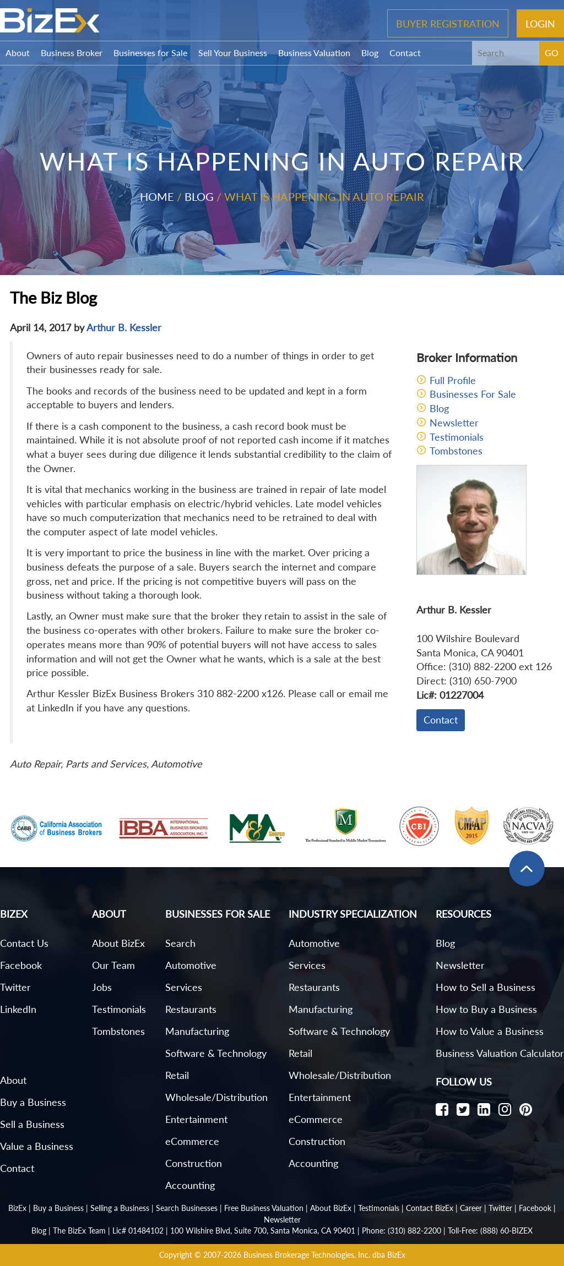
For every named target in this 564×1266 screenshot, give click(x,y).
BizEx (17, 1208)
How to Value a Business (490, 1031)
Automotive (190, 965)
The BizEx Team (79, 1230)
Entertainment (196, 1119)
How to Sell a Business (485, 987)
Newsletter (454, 422)
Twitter (15, 987)
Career (471, 1208)
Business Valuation (314, 52)
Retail (177, 1075)
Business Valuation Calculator (500, 1053)
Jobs (102, 987)
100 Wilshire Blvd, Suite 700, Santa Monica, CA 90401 (262, 1230)
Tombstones (456, 451)
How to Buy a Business (486, 1009)
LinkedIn (18, 1009)
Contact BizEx (429, 1208)
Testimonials (457, 437)
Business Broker (71, 52)
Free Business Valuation (263, 1208)
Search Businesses (187, 1208)
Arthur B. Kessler (123, 327)
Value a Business (36, 1146)
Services (183, 987)
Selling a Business (119, 1208)
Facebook (21, 965)
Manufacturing (197, 1031)
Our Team (113, 965)
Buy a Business (33, 1102)
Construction (193, 1163)
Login (540, 23)
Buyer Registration (448, 23)
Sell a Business (32, 1124)
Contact (405, 52)
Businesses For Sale (473, 394)
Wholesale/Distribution (216, 1097)
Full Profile (453, 380)
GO (551, 52)
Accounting (190, 1185)
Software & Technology (216, 1053)
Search (180, 943)
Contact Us (24, 943)
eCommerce (192, 1141)
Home (157, 196)
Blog (369, 52)
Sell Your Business (232, 52)
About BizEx (118, 943)
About (18, 52)
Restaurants (190, 1009)
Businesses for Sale (150, 52)
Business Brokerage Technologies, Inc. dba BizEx (324, 1254)
